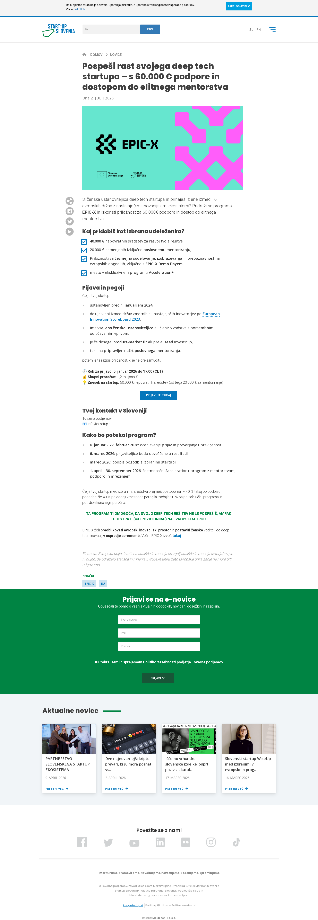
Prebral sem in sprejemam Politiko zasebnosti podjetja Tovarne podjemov (160, 662)
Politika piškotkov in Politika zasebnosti (170, 905)
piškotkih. (80, 9)
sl (251, 30)
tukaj (176, 535)
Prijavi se (158, 678)
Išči (150, 29)
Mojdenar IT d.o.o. (164, 917)
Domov (96, 55)
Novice (116, 55)
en (259, 30)
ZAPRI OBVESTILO (239, 6)
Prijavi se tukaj (158, 395)
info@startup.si (133, 905)
